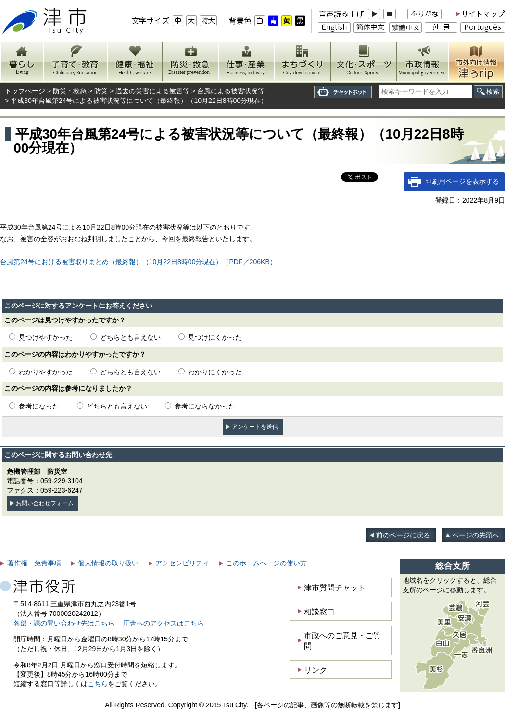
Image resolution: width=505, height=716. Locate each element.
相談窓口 (319, 611)
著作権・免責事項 (34, 563)
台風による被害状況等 (231, 91)
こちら (98, 684)
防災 (101, 91)
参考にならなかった (205, 406)
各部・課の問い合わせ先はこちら (63, 623)
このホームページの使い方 (266, 563)
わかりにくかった (215, 372)
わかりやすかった (46, 372)
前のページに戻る (403, 535)
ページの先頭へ (475, 535)
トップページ (25, 91)
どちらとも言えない (130, 337)
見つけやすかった (46, 337)
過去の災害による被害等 (152, 91)
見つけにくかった (215, 337)
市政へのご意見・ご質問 (342, 640)
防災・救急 (70, 91)
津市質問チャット (335, 587)
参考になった (39, 406)
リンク (315, 669)
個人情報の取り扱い (108, 563)
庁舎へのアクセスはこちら (163, 623)
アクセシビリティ (182, 563)
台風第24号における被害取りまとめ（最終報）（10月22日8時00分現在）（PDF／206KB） (138, 262)
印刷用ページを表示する (462, 181)
